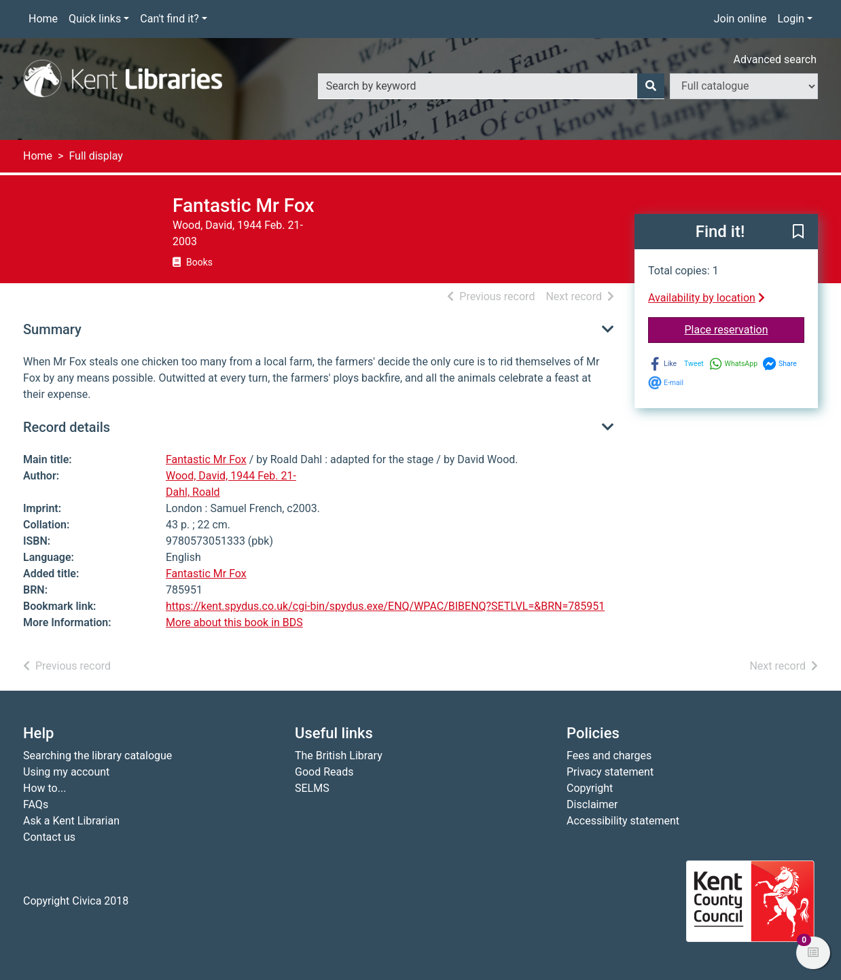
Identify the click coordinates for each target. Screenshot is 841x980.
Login (790, 18)
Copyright (590, 788)
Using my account (66, 771)
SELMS (312, 788)
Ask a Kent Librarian (71, 820)
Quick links (95, 18)
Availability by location (706, 297)
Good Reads (324, 771)
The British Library (338, 755)
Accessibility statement (623, 820)
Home (43, 18)
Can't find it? (169, 18)
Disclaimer (592, 804)
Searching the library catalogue (97, 755)
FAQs (35, 804)
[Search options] (744, 86)
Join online (740, 18)
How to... (44, 788)
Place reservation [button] (745, 328)
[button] (798, 232)
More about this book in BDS (234, 622)
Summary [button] (52, 329)
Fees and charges (609, 755)
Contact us (49, 837)
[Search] (650, 86)
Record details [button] (66, 427)
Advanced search (775, 59)
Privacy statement (610, 771)
